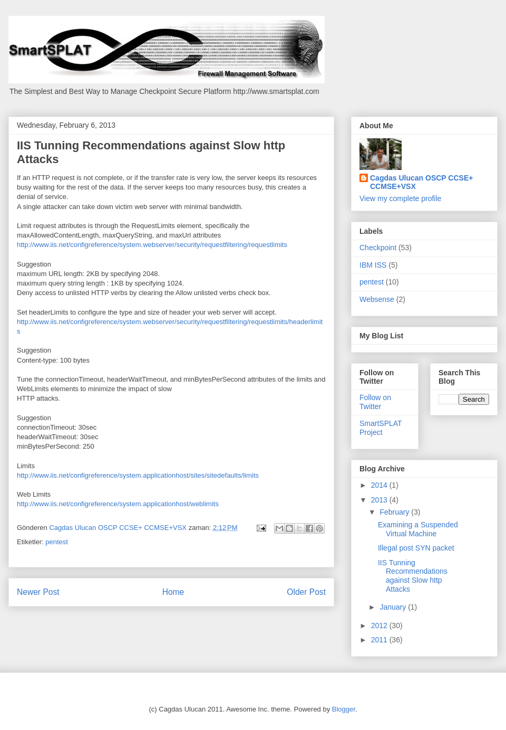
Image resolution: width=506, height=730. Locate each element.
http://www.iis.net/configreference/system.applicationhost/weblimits (118, 504)
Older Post (306, 591)
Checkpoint (377, 247)
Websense (376, 299)
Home (173, 591)
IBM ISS (372, 265)
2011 (380, 640)
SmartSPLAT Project (380, 428)
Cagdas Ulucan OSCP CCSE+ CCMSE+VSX (421, 182)
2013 (380, 500)
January (394, 607)
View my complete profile (400, 198)
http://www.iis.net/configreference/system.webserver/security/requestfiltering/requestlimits (152, 245)
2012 (380, 625)
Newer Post (38, 591)
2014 (380, 485)
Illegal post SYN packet (416, 548)
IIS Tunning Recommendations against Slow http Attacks (412, 575)
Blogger (343, 709)
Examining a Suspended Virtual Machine (418, 529)
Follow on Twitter (375, 402)
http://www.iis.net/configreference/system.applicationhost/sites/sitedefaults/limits (138, 475)
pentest (56, 542)
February (395, 512)
